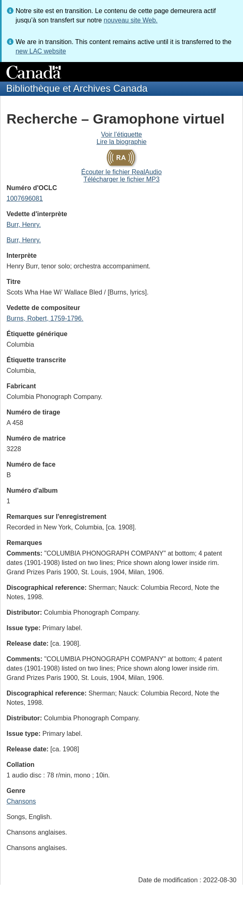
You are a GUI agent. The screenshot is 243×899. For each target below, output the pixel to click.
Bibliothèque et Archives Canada (77, 88)
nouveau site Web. (130, 20)
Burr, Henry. (24, 224)
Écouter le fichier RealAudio (121, 171)
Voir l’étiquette (121, 134)
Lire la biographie (122, 141)
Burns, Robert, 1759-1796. (45, 318)
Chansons (21, 801)
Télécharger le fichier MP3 (122, 179)
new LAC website (40, 51)
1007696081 (25, 198)
